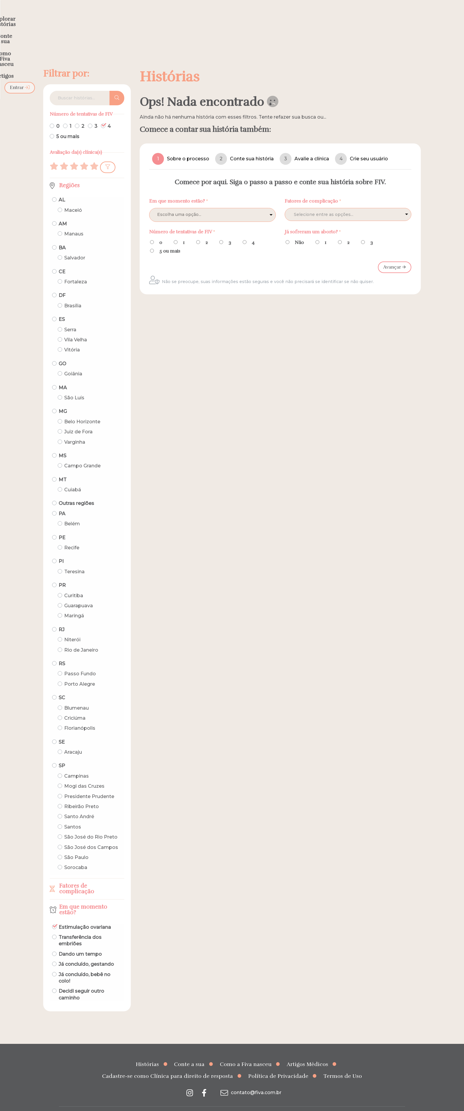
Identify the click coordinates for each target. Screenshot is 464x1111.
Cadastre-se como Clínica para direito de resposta (167, 1064)
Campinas (76, 764)
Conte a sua (189, 1052)
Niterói (72, 628)
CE (62, 260)
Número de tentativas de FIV (182, 220)
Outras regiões (76, 492)
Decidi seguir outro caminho (81, 983)
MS (62, 444)
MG (63, 400)
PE (62, 526)
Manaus (73, 222)
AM (63, 212)
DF (62, 284)
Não (299, 231)
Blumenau (76, 696)
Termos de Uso (342, 1064)
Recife (71, 536)
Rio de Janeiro (81, 638)
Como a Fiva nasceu (246, 1052)
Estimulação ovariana (85, 915)
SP (62, 754)
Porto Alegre (79, 672)
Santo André (79, 805)
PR (62, 574)
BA (62, 236)
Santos (72, 815)
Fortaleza (75, 270)
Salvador (74, 246)
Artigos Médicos (307, 1052)
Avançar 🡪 (394, 256)
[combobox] (348, 202)
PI (61, 550)
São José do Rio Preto (90, 825)
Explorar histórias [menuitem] (177, 16)
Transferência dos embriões (80, 929)
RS (62, 652)
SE (62, 730)
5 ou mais (67, 125)
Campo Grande (82, 454)
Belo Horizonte (82, 410)
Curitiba (73, 584)
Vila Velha (75, 328)
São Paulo (76, 846)
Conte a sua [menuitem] (225, 16)
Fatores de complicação (76, 877)
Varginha (74, 430)
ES (62, 308)
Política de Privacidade (278, 1064)
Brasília (72, 294)
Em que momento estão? (83, 898)
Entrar (390, 17)
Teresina (74, 560)
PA (62, 502)
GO (62, 352)
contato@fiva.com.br (250, 1081)
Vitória (72, 338)
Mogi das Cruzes (84, 774)
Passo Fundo (80, 662)
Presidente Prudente (89, 785)
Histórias (147, 1052)
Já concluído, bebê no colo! (84, 966)
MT (63, 468)
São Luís (74, 386)
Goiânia (73, 362)
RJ (62, 618)
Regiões (69, 173)
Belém (72, 512)
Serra (70, 318)
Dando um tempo (80, 942)
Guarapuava (78, 594)
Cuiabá (72, 478)
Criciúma (75, 706)
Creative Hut (291, 1103)
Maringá (74, 604)
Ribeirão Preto (81, 795)
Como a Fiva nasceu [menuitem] (276, 16)
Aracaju (73, 740)
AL (62, 188)
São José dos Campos (91, 835)
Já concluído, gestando (86, 952)
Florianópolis (79, 716)
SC (62, 686)
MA (63, 376)
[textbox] (335, 203)
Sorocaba (75, 856)
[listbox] (212, 203)
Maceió (73, 198)
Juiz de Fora (78, 420)
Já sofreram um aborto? (313, 220)
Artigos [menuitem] (320, 16)
